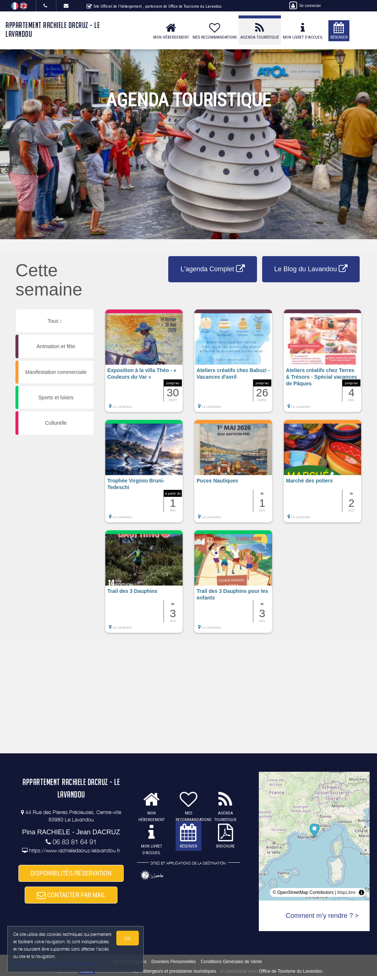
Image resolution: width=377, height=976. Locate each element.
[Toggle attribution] (361, 892)
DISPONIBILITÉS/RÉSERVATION (71, 873)
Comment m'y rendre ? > (322, 915)
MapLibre (346, 892)
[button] (144, 364)
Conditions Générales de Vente (231, 961)
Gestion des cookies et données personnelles (56, 963)
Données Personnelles (173, 961)
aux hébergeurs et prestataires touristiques (174, 971)
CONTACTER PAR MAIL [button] (71, 895)
